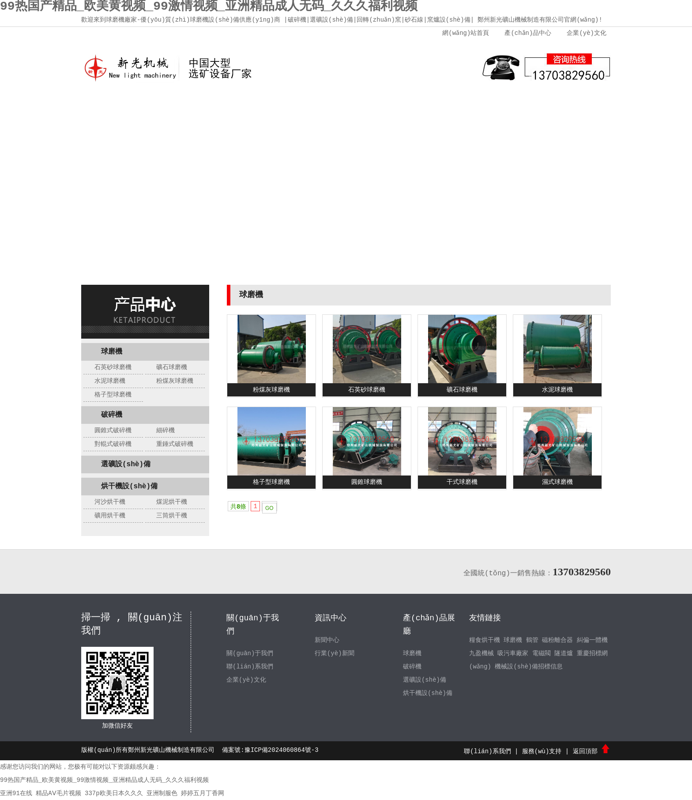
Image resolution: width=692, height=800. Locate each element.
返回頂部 (592, 751)
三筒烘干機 (171, 515)
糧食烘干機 (484, 640)
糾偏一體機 (592, 640)
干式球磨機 (462, 482)
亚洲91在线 (16, 793)
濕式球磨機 (557, 482)
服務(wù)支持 (445, 106)
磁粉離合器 (557, 640)
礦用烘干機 (109, 515)
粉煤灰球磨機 (174, 381)
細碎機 (165, 430)
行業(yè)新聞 (334, 653)
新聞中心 (313, 106)
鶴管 (532, 640)
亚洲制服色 (162, 793)
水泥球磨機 (109, 381)
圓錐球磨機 (366, 482)
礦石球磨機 (171, 367)
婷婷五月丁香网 (202, 793)
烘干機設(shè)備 (129, 487)
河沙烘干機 (109, 502)
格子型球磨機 (113, 394)
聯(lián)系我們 (511, 106)
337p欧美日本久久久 (114, 793)
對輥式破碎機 (113, 444)
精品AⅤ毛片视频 (58, 793)
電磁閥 (541, 653)
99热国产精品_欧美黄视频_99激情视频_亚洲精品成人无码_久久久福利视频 (104, 780)
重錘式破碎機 (174, 444)
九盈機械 (481, 653)
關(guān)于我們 (180, 106)
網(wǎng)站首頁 (465, 33)
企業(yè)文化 (586, 33)
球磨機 (111, 352)
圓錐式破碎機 (113, 430)
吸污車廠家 (512, 653)
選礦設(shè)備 (125, 464)
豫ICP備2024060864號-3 (281, 750)
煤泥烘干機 (171, 502)
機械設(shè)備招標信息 (529, 666)
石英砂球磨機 (113, 367)
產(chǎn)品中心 (527, 33)
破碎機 (111, 415)
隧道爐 (563, 653)
